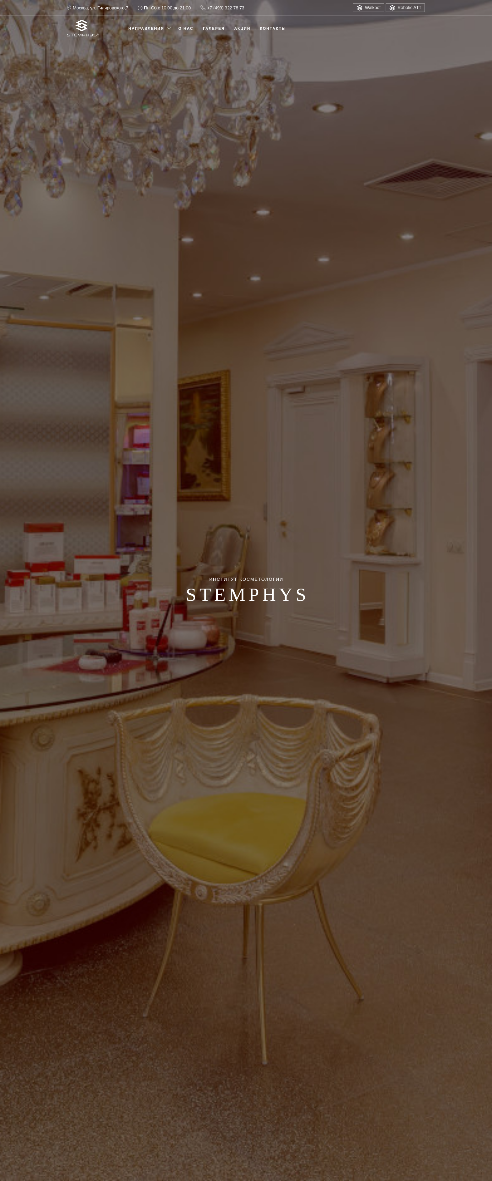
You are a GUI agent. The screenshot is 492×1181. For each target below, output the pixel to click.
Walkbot (368, 8)
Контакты (273, 28)
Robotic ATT (405, 8)
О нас (185, 28)
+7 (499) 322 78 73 (222, 7)
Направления (146, 28)
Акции (242, 28)
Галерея (214, 28)
